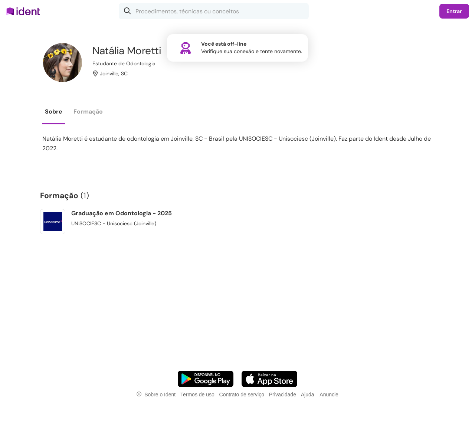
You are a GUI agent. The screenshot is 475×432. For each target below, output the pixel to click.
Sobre (53, 111)
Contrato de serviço (241, 394)
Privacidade (282, 394)
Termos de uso (197, 394)
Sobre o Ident (160, 394)
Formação (88, 111)
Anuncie (329, 394)
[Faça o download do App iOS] (269, 379)
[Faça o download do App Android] (205, 379)
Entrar (454, 11)
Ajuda (307, 394)
